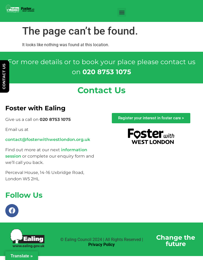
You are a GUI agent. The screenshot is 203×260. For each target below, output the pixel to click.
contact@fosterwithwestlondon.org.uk (47, 139)
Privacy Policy (101, 244)
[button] (121, 12)
